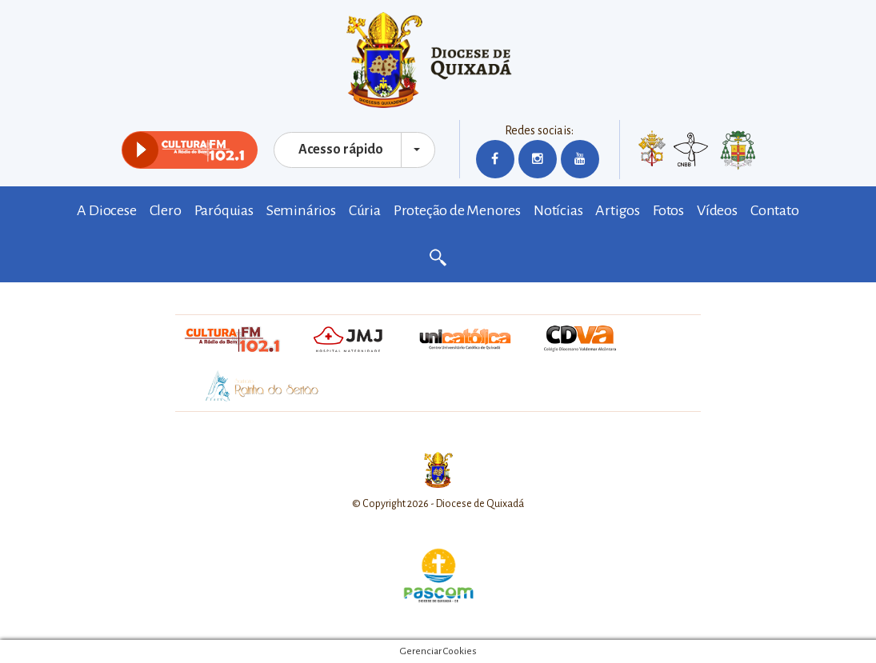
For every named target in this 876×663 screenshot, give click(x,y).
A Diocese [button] (106, 210)
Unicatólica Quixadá (464, 339)
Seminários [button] (301, 210)
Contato (774, 210)
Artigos (617, 210)
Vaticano (652, 152)
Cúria (365, 210)
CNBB (691, 149)
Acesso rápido (340, 149)
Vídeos (717, 210)
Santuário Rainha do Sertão (254, 387)
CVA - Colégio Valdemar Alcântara (580, 339)
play (140, 150)
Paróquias (224, 210)
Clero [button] (166, 210)
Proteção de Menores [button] (457, 210)
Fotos (668, 210)
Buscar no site (438, 258)
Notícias (558, 210)
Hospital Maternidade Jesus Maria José (347, 339)
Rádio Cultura (232, 339)
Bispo (737, 152)
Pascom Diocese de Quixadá (438, 576)
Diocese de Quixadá (438, 60)
